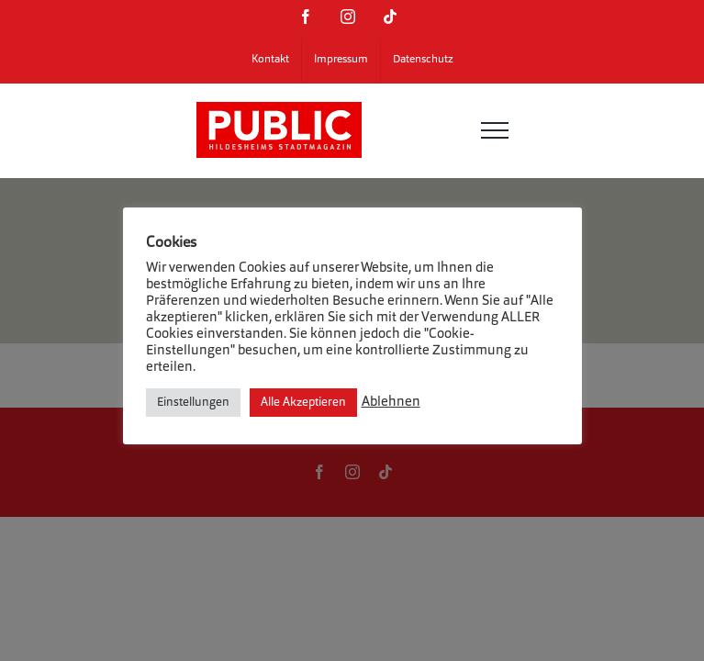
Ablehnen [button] (391, 402)
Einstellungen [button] (193, 403)
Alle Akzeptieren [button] (303, 403)
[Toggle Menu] (494, 130)
